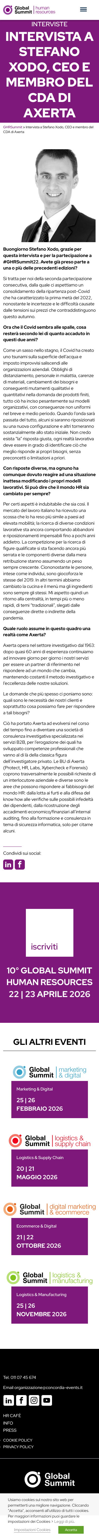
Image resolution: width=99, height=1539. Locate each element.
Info (8, 1423)
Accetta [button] (71, 1530)
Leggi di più (64, 1521)
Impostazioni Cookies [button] (32, 1529)
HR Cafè (12, 1415)
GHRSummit (12, 127)
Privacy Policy (18, 1447)
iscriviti (44, 946)
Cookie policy (17, 1440)
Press (9, 1430)
